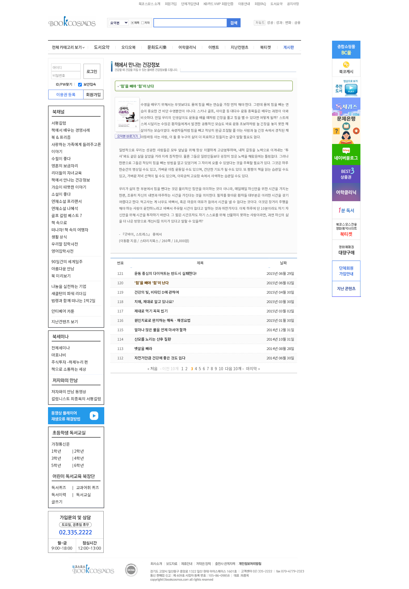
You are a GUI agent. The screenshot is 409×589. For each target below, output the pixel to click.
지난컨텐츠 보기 (64, 321)
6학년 (79, 465)
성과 (279, 22)
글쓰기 (56, 501)
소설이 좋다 (61, 194)
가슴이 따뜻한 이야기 (68, 187)
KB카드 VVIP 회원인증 (218, 3)
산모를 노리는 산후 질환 (152, 339)
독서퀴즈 (58, 487)
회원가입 (171, 3)
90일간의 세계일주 (67, 261)
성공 (270, 22)
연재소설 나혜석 (64, 208)
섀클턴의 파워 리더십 (68, 293)
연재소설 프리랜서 (66, 201)
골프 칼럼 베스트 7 (66, 215)
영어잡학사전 (62, 251)
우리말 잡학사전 (64, 244)
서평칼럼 (58, 123)
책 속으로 (59, 222)
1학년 (56, 451)
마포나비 (58, 355)
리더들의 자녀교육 (66, 173)
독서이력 (58, 494)
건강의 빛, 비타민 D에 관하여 (156, 292)
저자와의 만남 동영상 (68, 391)
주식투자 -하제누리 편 (69, 362)
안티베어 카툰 (62, 311)
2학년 (79, 451)
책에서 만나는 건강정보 (70, 180)
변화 (288, 22)
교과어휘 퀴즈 (87, 487)
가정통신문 (60, 444)
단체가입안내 (190, 3)
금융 (297, 22)
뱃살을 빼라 (143, 348)
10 (221, 368)
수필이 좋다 (61, 158)
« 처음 (152, 368)
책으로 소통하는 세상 (68, 369)
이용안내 (244, 3)
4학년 (79, 458)
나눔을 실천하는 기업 (68, 286)
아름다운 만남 (62, 268)
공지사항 (293, 3)
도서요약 (276, 3)
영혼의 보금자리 (64, 165)
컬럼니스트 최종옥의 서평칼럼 (76, 398)
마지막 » (253, 368)
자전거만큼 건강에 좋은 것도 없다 (159, 358)
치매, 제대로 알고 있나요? (154, 301)
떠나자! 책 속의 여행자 (69, 229)
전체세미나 (60, 348)
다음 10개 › (234, 368)
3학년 (56, 458)
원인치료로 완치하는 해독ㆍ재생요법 (162, 320)
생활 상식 (59, 237)
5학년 (56, 465)
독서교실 (83, 494)
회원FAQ (260, 3)
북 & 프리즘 (61, 137)
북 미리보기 (61, 276)
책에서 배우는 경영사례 (70, 130)
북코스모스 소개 (149, 3)
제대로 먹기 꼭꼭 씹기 (151, 311)
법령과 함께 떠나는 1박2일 (73, 300)
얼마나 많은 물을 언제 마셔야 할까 (160, 329)
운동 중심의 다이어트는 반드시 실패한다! (165, 273)
